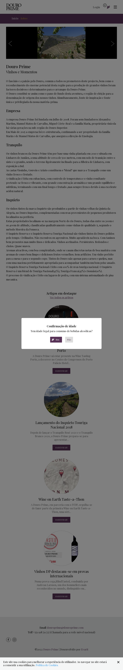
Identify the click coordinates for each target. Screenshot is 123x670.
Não (69, 339)
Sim (57, 339)
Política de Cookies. (47, 665)
